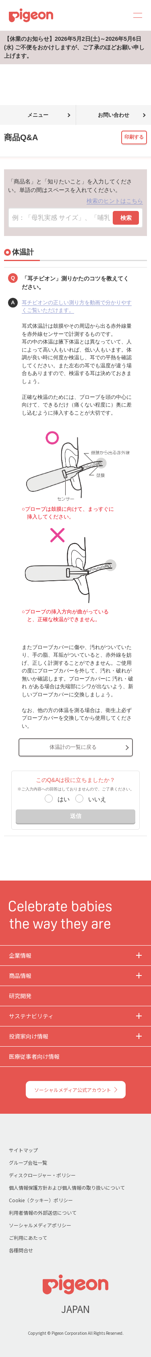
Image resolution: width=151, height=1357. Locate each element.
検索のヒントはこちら (115, 201)
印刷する (134, 137)
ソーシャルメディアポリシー (40, 1225)
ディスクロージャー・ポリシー (42, 1175)
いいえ (97, 799)
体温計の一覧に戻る (73, 747)
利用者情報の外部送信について (43, 1212)
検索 (126, 218)
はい (64, 799)
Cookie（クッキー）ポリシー (41, 1200)
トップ (9, 69)
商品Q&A (35, 69)
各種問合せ (21, 1250)
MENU (135, 15)
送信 (75, 816)
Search (115, 15)
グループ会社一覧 (28, 1162)
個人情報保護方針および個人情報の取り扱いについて (67, 1187)
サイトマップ (23, 1149)
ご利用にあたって (28, 1237)
